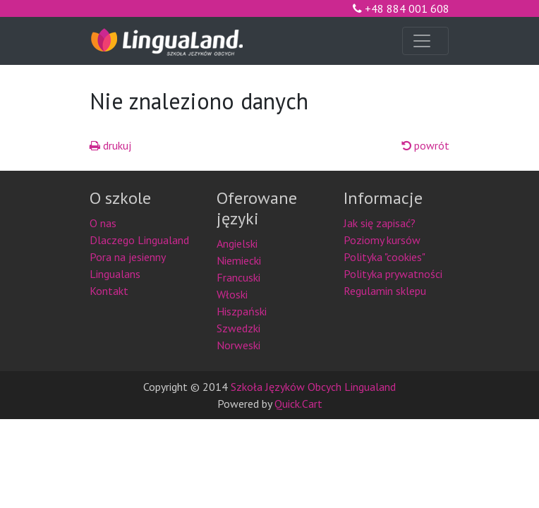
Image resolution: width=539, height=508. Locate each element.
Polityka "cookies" (384, 257)
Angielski (237, 243)
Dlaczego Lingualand (139, 240)
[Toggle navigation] (425, 41)
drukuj (110, 145)
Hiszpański (242, 311)
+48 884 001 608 (401, 8)
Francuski (238, 277)
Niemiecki (239, 260)
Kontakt (109, 291)
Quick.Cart (298, 404)
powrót (425, 145)
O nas (103, 223)
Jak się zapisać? (380, 223)
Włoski (232, 294)
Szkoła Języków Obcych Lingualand (313, 387)
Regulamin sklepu (385, 291)
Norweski (238, 345)
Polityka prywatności (393, 274)
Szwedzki (238, 328)
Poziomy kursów (382, 240)
